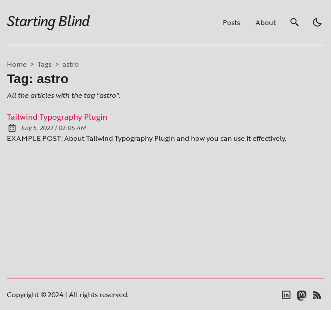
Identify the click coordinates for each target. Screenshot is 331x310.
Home (17, 64)
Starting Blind (48, 22)
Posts (231, 22)
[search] (295, 22)
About (266, 22)
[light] (317, 22)
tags (44, 64)
